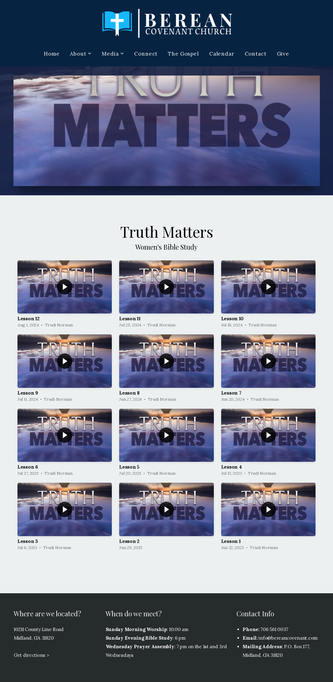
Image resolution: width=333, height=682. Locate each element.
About (80, 53)
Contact (256, 53)
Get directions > (31, 655)
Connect (145, 53)
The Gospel (183, 53)
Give (283, 53)
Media (113, 53)
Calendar (221, 53)
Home (51, 53)
